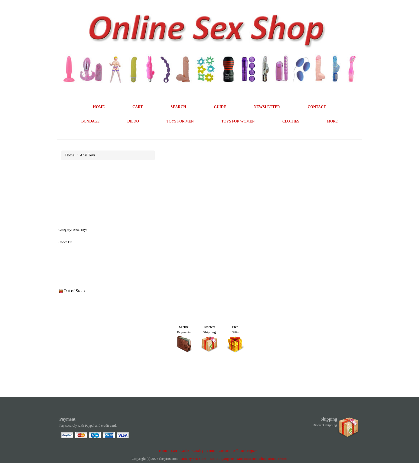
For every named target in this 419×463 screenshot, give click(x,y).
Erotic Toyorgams (222, 459)
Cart (174, 451)
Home (163, 451)
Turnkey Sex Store (193, 459)
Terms (211, 451)
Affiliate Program (245, 451)
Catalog (197, 451)
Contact (224, 451)
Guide (184, 451)
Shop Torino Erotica (273, 459)
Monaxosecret (247, 459)
